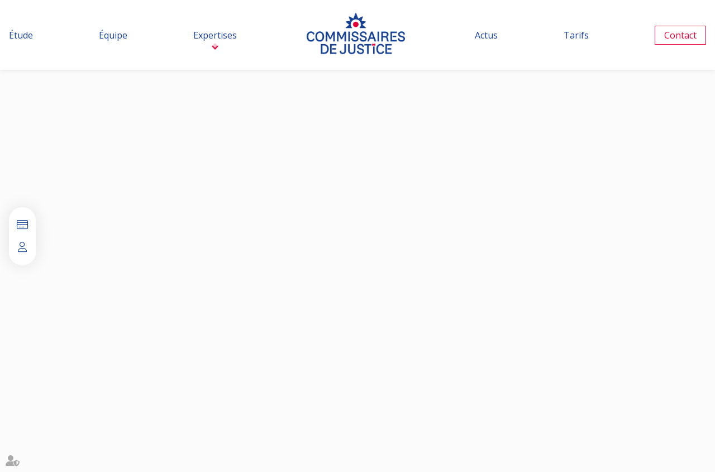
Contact (680, 35)
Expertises (215, 35)
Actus (486, 35)
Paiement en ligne (22, 225)
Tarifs (576, 35)
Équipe (113, 35)
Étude (21, 35)
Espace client (22, 247)
